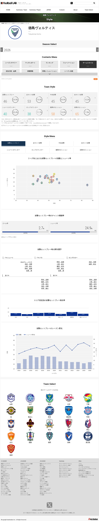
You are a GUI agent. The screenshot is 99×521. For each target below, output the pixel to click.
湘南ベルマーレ (24, 478)
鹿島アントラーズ (5, 463)
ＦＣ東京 (3, 472)
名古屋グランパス (5, 481)
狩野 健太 (60, 268)
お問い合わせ (63, 510)
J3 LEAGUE (42, 461)
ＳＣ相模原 (42, 468)
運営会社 (57, 510)
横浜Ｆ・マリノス (5, 478)
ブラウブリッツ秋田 (25, 468)
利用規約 (35, 510)
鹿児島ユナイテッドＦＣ (46, 493)
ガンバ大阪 (3, 485)
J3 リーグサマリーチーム (65, 473)
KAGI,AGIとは (82, 470)
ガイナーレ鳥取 (43, 481)
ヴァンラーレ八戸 (24, 465)
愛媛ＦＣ (42, 486)
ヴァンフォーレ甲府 (25, 480)
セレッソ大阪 (4, 486)
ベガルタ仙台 (23, 467)
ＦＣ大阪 (42, 478)
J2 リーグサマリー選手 (65, 470)
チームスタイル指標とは (11, 121)
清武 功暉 (28, 264)
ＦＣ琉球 (42, 494)
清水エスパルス (5, 480)
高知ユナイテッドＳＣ (45, 488)
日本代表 (81, 465)
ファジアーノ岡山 (5, 490)
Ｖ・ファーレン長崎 (6, 494)
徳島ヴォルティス (24, 488)
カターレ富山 (23, 483)
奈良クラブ (42, 480)
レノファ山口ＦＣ (44, 483)
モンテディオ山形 (24, 470)
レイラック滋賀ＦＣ (45, 476)
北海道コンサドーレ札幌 (26, 463)
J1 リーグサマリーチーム (65, 463)
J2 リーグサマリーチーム (65, 468)
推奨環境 (40, 510)
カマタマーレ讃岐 (44, 485)
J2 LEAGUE (23, 461)
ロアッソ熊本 (43, 491)
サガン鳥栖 (23, 491)
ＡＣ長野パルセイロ (45, 472)
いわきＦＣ (23, 472)
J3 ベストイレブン (63, 476)
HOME (8, 10)
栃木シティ (23, 473)
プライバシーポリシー (48, 510)
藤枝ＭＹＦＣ (23, 486)
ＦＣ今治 (22, 490)
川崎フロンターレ (5, 476)
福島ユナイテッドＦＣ (45, 463)
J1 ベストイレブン (63, 467)
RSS (95, 79)
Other (80, 461)
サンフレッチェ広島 (6, 491)
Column (62, 10)
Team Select (89, 10)
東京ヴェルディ (5, 473)
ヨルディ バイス (26, 262)
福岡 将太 (92, 264)
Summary (61, 461)
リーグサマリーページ (39, 123)
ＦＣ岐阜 (42, 475)
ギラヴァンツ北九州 (45, 490)
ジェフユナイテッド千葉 (7, 468)
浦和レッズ (3, 467)
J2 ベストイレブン (63, 472)
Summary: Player (35, 10)
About (75, 10)
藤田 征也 (60, 266)
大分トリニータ (24, 493)
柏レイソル (3, 470)
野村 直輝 (28, 268)
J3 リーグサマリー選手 (65, 475)
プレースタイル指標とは (85, 472)
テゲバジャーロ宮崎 (25, 494)
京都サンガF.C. (4, 483)
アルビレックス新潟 (25, 481)
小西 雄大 (28, 266)
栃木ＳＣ (42, 465)
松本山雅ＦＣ (43, 470)
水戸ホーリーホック (6, 465)
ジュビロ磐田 (23, 485)
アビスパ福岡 (4, 493)
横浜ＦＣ (22, 476)
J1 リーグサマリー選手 (65, 465)
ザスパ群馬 (42, 467)
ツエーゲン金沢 (43, 473)
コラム (80, 463)
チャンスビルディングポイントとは (87, 468)
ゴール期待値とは (83, 476)
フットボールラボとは (84, 467)
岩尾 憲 (29, 271)
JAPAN (48, 10)
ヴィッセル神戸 (5, 488)
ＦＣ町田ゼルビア (5, 475)
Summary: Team (21, 10)
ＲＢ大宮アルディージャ (26, 475)
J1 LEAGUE (4, 461)
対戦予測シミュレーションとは (86, 475)
